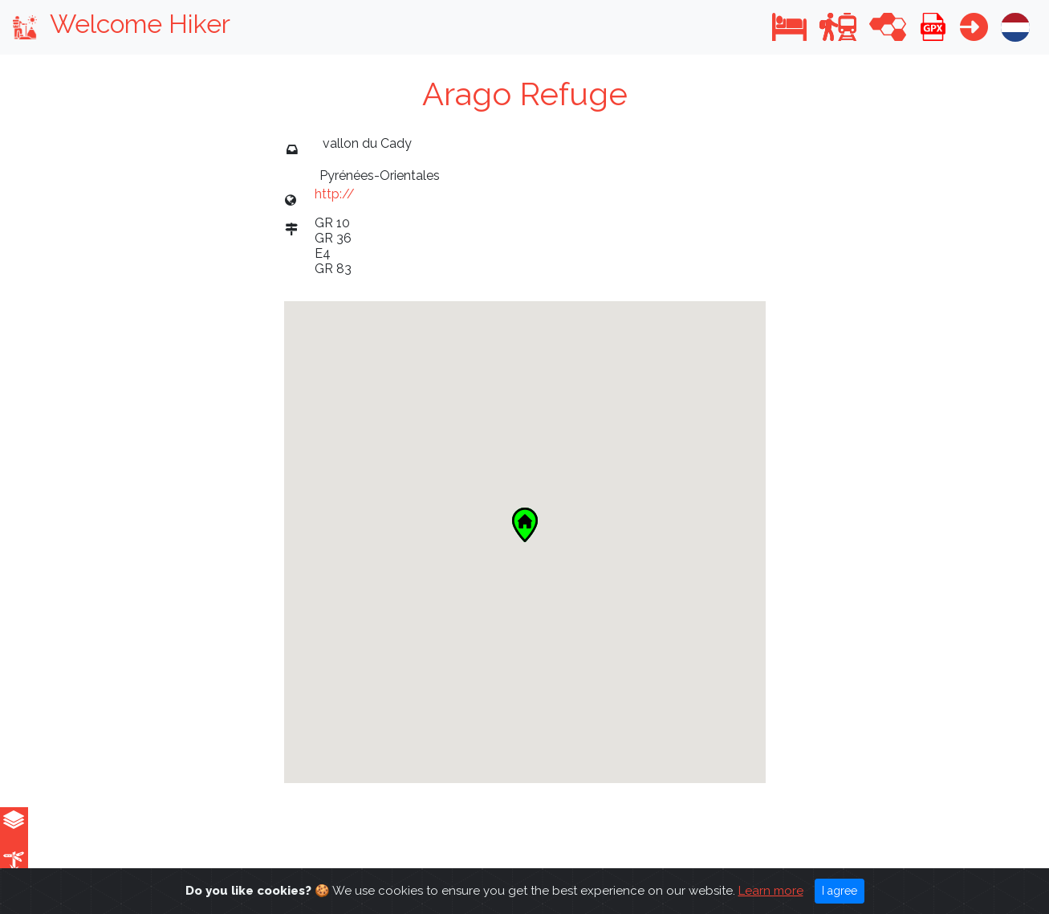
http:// (335, 194)
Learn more (770, 890)
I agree (839, 890)
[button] (789, 26)
